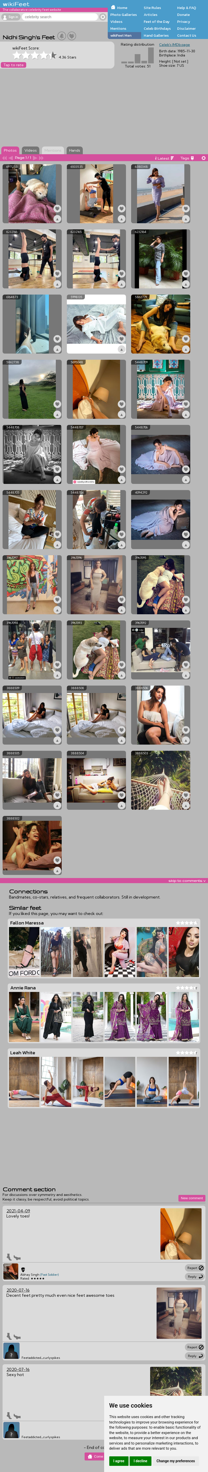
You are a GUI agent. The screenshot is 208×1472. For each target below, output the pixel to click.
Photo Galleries (123, 14)
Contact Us (186, 35)
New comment (192, 1198)
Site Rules (152, 8)
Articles (150, 14)
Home (122, 8)
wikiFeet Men (120, 35)
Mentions (118, 28)
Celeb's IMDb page (174, 45)
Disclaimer (186, 28)
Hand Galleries (156, 35)
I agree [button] (118, 1461)
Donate (183, 14)
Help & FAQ (186, 8)
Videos (116, 21)
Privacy (183, 21)
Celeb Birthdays (157, 28)
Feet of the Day (157, 21)
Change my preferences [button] (176, 1461)
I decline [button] (140, 1461)
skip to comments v (186, 881)
